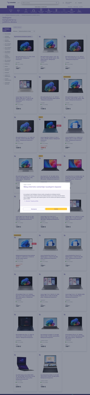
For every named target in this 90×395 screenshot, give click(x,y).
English (25, 184)
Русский (29, 184)
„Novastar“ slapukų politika (31, 201)
